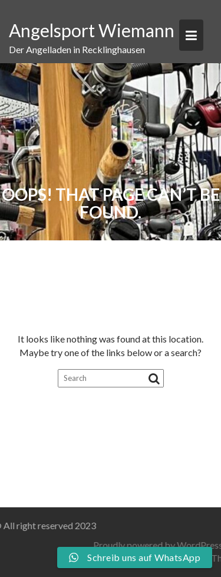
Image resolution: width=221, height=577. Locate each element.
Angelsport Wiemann (91, 30)
